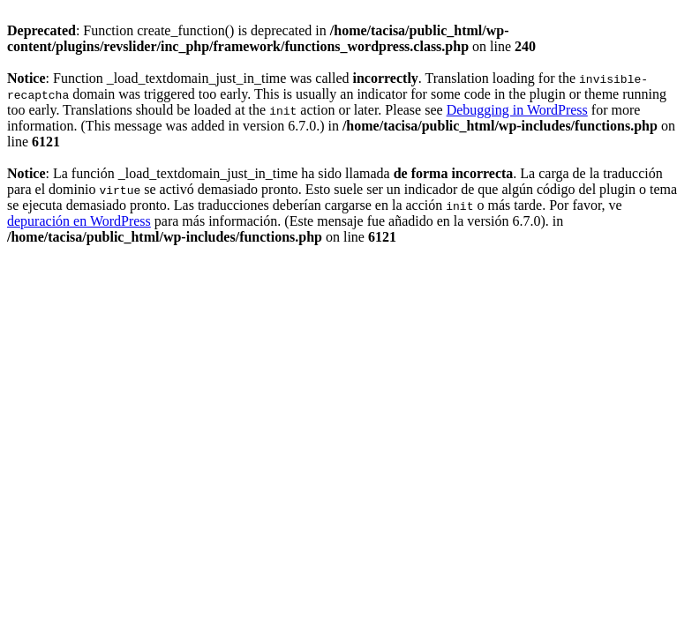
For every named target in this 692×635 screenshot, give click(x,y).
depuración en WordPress (79, 220)
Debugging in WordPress (517, 109)
